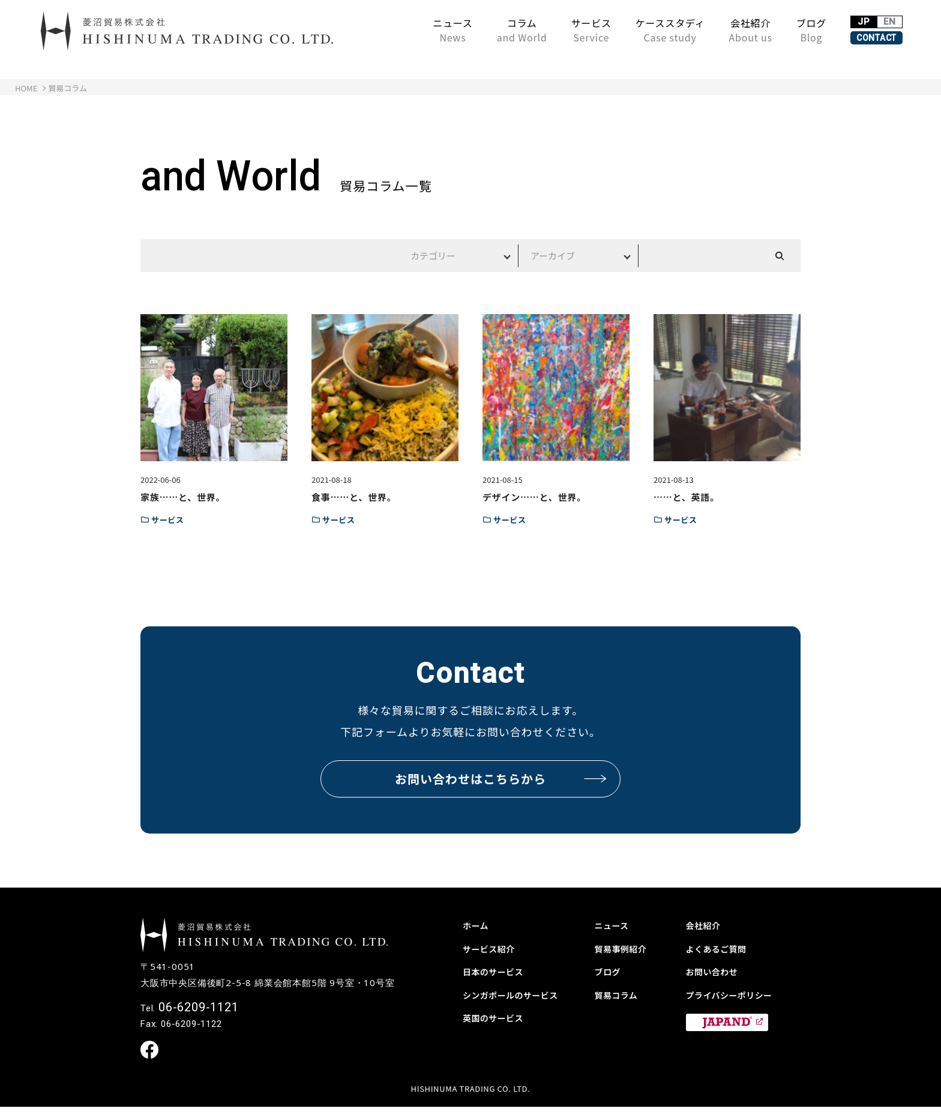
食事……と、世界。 (353, 497)
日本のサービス (497, 971)
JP (827, 16)
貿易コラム (619, 994)
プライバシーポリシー (735, 994)
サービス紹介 (492, 948)
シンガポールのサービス (517, 994)
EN (877, 16)
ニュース (404, 30)
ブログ (762, 30)
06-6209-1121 (198, 1013)
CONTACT (852, 37)
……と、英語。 (687, 497)
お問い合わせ (715, 971)
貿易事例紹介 (624, 948)
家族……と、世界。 (182, 497)
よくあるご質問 (720, 948)
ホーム (477, 925)
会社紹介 (701, 30)
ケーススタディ (621, 30)
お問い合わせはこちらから (501, 778)
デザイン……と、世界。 (534, 497)
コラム (473, 30)
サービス (542, 30)
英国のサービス (497, 1017)
